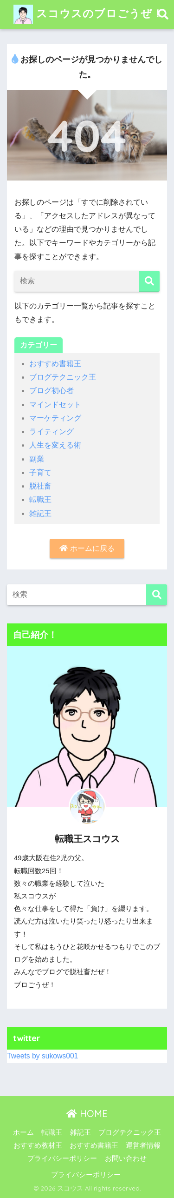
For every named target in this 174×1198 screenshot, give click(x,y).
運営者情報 (143, 1145)
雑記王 (40, 513)
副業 (36, 459)
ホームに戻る (86, 548)
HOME (87, 1113)
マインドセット (55, 404)
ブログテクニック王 (62, 377)
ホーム (23, 1132)
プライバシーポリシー (62, 1158)
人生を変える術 (55, 445)
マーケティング (55, 418)
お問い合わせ (126, 1158)
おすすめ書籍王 (55, 364)
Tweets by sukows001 (42, 1056)
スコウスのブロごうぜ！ (88, 14)
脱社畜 (40, 486)
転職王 (40, 499)
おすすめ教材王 (37, 1145)
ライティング (51, 431)
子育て (40, 472)
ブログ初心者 (51, 391)
